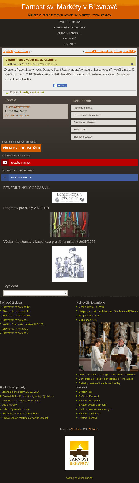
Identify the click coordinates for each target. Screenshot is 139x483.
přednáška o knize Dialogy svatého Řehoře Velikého (107, 374)
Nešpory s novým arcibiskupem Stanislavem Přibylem (108, 311)
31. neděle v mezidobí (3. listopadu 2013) (110, 51)
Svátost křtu (85, 391)
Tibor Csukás (76, 429)
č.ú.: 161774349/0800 (17, 115)
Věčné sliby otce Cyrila (91, 307)
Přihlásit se (93, 429)
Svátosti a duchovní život (87, 115)
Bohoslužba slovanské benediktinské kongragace (106, 378)
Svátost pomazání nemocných (95, 409)
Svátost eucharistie (89, 400)
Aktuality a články (83, 107)
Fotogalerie (80, 129)
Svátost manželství (89, 413)
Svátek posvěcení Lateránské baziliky (99, 383)
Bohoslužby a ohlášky (69, 27)
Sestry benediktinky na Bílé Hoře (20, 413)
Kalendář (69, 38)
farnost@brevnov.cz (19, 106)
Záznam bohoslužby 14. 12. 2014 (20, 391)
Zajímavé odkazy (83, 136)
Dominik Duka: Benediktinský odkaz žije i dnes (28, 396)
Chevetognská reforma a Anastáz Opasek (25, 417)
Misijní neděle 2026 (89, 315)
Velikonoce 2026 (88, 320)
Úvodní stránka (69, 22)
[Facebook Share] (60, 85)
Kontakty (69, 44)
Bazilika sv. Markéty (84, 122)
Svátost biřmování (89, 396)
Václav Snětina (48, 64)
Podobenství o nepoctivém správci (21, 400)
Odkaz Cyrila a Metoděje (16, 409)
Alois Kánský (9, 404)
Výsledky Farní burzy (16, 51)
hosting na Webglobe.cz (79, 478)
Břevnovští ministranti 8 (15, 328)
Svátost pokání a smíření (92, 404)
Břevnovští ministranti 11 (16, 311)
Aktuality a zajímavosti (32, 92)
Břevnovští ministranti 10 (16, 315)
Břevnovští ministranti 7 (15, 332)
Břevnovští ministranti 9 (15, 320)
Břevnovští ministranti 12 (16, 307)
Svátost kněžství (88, 417)
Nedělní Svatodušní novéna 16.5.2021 (23, 324)
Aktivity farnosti (69, 33)
